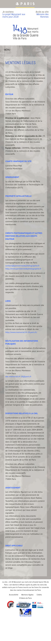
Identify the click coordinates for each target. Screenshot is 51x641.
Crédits (39, 594)
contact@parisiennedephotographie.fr (22, 265)
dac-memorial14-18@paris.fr (18, 376)
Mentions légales (27, 594)
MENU (7, 50)
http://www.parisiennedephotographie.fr (23, 268)
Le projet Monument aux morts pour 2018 (13, 15)
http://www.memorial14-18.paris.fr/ (21, 332)
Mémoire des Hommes (42, 15)
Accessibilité (13, 594)
